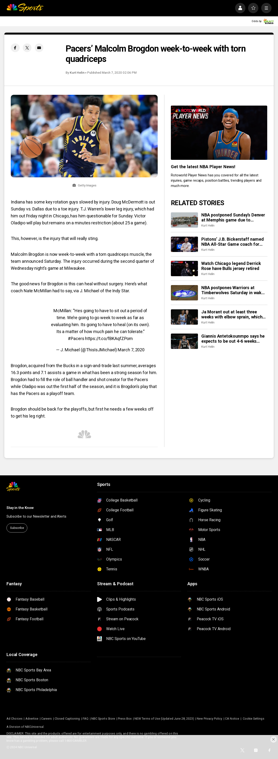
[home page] (24, 8)
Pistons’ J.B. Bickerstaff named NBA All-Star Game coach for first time (232, 242)
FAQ (85, 718)
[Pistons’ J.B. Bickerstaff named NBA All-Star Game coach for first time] (184, 244)
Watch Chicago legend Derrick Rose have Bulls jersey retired (231, 266)
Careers (46, 718)
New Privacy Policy (209, 718)
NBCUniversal (34, 727)
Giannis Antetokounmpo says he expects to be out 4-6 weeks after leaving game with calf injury (233, 339)
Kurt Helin (77, 72)
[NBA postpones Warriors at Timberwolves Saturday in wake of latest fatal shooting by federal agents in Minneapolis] (184, 292)
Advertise (32, 718)
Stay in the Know (20, 508)
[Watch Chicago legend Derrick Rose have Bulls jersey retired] (184, 268)
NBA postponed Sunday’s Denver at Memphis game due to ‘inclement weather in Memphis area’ (233, 217)
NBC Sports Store (103, 718)
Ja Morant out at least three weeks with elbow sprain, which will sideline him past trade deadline (231, 314)
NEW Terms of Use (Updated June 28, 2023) (164, 718)
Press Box (125, 718)
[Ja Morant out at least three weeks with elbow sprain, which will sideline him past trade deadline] (184, 317)
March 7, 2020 (131, 349)
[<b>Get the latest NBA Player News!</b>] (219, 133)
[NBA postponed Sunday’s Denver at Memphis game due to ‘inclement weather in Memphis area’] (184, 220)
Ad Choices (14, 718)
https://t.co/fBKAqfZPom (109, 338)
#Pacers (76, 338)
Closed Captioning (67, 718)
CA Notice (232, 718)
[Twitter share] (27, 47)
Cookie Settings (253, 718)
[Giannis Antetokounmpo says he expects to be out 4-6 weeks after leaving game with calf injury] (184, 341)
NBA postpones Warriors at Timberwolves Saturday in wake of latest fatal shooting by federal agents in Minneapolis (232, 290)
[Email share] (39, 47)
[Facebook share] (15, 47)
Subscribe (17, 528)
